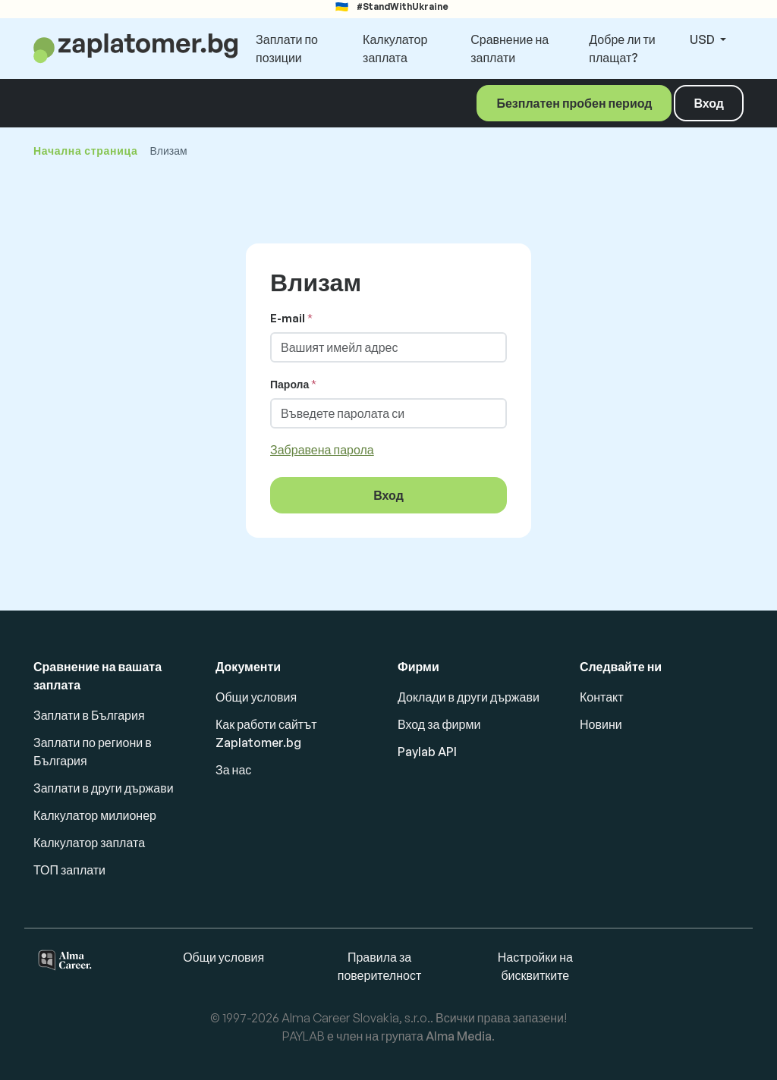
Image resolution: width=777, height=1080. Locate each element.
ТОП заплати (69, 870)
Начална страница (85, 150)
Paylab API (427, 751)
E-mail (287, 318)
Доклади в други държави (468, 697)
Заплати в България (89, 715)
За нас (233, 769)
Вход (709, 103)
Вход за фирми (439, 724)
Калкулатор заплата (395, 48)
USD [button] (703, 39)
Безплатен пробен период (574, 103)
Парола (289, 384)
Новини (601, 724)
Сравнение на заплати (509, 48)
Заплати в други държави (103, 788)
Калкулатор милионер (94, 815)
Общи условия (256, 697)
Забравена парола (322, 449)
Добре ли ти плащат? (622, 48)
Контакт (602, 697)
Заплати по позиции (287, 48)
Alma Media (459, 1036)
